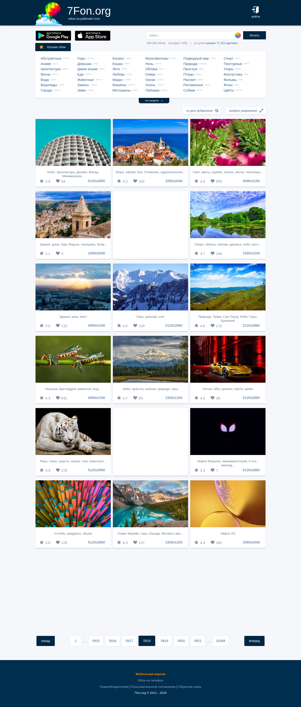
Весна (46, 74)
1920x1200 (251, 253)
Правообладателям (114, 686)
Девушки (84, 64)
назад (45, 641)
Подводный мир (196, 58)
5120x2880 (96, 181)
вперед (254, 641)
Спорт (228, 58)
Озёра (150, 74)
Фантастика (233, 74)
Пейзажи (152, 90)
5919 (164, 641)
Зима (81, 90)
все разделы (154, 100)
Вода (45, 80)
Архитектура (51, 69)
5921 (198, 641)
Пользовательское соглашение (153, 686)
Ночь (149, 64)
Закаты (83, 85)
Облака (151, 69)
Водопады (49, 85)
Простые (190, 69)
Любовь (118, 74)
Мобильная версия (150, 674)
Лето (116, 69)
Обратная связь (189, 686)
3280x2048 (173, 181)
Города (46, 90)
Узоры (229, 69)
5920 (181, 641)
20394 (220, 641)
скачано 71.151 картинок (221, 43)
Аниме (46, 64)
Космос (118, 58)
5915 (96, 641)
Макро (117, 80)
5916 (112, 641)
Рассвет (189, 80)
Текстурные (233, 64)
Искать (254, 35)
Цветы (229, 90)
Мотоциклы (121, 90)
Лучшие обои (52, 47)
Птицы (188, 74)
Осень (150, 85)
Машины (119, 85)
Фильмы (230, 80)
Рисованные (193, 85)
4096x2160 (251, 181)
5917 (129, 641)
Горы (81, 58)
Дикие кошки (87, 69)
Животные (85, 80)
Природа (190, 64)
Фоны (228, 85)
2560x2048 (251, 542)
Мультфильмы (156, 58)
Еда (80, 74)
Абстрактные (51, 58)
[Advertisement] (150, 225)
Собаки (189, 90)
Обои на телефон (150, 680)
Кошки (117, 64)
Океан (150, 80)
